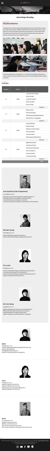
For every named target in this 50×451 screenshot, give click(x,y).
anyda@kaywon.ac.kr (8, 306)
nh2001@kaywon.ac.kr (8, 232)
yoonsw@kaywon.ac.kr (8, 194)
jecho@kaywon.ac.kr (8, 268)
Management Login (42, 440)
